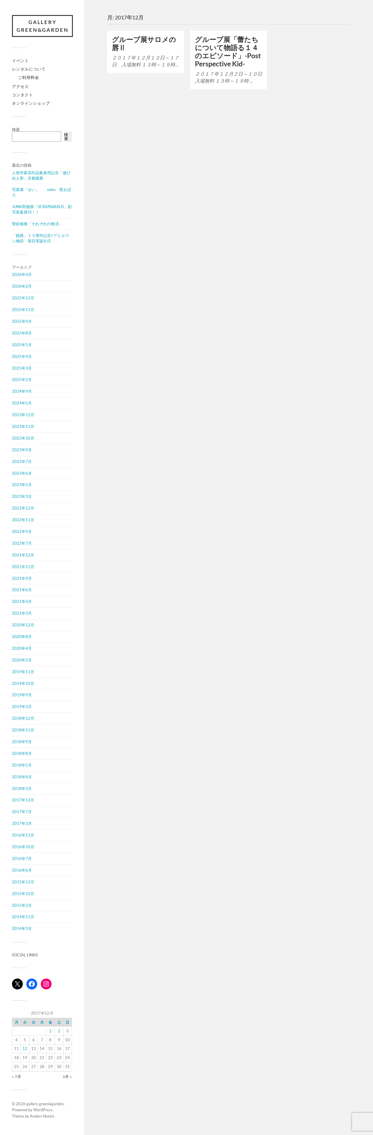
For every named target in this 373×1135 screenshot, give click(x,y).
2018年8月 (22, 754)
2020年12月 (23, 625)
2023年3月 (22, 497)
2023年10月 (23, 438)
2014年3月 (22, 929)
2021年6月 (22, 590)
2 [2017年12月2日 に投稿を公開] (59, 1031)
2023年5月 (22, 485)
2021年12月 (23, 555)
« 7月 (16, 1077)
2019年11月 (23, 672)
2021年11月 (23, 566)
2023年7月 (22, 461)
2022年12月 (23, 508)
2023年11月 (23, 427)
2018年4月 (22, 777)
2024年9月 (22, 391)
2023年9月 (22, 450)
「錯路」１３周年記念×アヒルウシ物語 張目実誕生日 (40, 239)
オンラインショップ (31, 103)
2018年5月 (22, 765)
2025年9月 (22, 321)
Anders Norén (42, 1116)
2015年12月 (23, 882)
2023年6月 (22, 473)
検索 (16, 130)
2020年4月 (22, 648)
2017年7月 (22, 812)
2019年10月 (23, 683)
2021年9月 (22, 578)
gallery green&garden (43, 26)
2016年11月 (23, 835)
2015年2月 (22, 905)
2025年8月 (22, 333)
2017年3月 (22, 824)
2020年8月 (22, 637)
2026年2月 (22, 286)
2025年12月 (23, 298)
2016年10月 (23, 847)
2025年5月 (22, 345)
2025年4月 (22, 356)
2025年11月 (23, 310)
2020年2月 (22, 660)
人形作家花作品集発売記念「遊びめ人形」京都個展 (41, 176)
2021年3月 (22, 613)
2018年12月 (23, 718)
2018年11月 (23, 730)
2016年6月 (22, 870)
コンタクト (22, 95)
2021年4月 (22, 602)
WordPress (42, 1110)
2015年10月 (23, 893)
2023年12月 (23, 415)
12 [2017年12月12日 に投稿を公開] (24, 1049)
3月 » (67, 1077)
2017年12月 (23, 800)
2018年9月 (22, 742)
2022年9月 (22, 532)
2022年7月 (22, 543)
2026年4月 (22, 275)
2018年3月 (22, 788)
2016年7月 (22, 859)
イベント (20, 61)
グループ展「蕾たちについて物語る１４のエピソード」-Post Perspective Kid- (228, 51)
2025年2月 (22, 380)
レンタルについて (29, 69)
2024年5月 (22, 403)
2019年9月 (22, 695)
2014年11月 (23, 917)
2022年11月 (23, 520)
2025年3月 (22, 368)
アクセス (20, 87)
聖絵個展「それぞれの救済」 (37, 224)
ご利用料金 (28, 78)
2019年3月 (22, 707)
